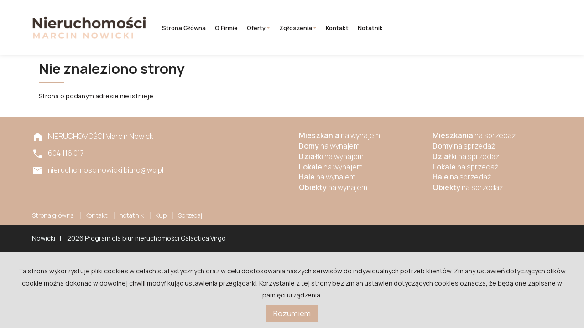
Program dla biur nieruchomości (133, 238)
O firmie (226, 28)
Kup (161, 215)
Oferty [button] (258, 28)
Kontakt (337, 28)
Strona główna (184, 28)
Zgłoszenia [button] (298, 28)
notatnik (370, 28)
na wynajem (339, 135)
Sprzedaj (190, 215)
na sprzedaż (474, 135)
